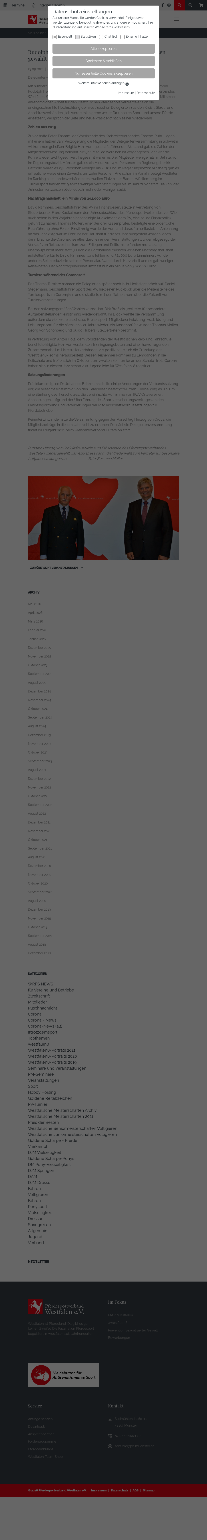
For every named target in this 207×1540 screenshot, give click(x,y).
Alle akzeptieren (103, 49)
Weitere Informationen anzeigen (103, 83)
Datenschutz (146, 93)
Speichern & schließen (104, 61)
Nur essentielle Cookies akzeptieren (103, 73)
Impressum (126, 93)
